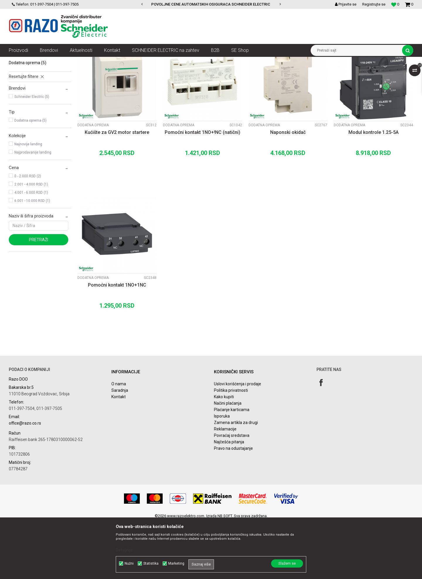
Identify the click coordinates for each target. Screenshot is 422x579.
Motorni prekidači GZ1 (33, 111)
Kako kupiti (224, 453)
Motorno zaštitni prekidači (188, 61)
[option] (211, 4)
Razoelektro (18, 61)
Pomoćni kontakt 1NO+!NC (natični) (202, 189)
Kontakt (118, 453)
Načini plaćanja (227, 460)
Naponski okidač (288, 189)
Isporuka (222, 473)
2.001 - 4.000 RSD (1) (31, 241)
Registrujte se (373, 4)
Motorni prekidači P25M (34, 103)
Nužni (129, 563)
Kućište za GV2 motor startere (117, 189)
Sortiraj (259, 72)
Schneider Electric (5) (31, 153)
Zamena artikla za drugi (236, 479)
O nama (118, 440)
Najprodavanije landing (32, 209)
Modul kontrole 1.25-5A (373, 189)
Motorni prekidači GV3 (32, 95)
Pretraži (38, 296)
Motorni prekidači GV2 (33, 86)
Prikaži (352, 72)
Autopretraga (233, 72)
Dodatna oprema (27, 119)
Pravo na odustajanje (233, 505)
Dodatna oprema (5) (30, 177)
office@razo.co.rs (25, 480)
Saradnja (119, 447)
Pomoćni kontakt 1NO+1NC (117, 342)
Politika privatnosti (231, 447)
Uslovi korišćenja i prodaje (237, 440)
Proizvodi (41, 61)
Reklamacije (225, 485)
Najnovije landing (28, 201)
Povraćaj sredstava (231, 492)
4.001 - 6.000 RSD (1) (31, 249)
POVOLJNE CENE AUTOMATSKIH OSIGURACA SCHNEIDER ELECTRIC (210, 4)
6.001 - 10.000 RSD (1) (32, 258)
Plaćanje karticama (231, 466)
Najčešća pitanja (229, 498)
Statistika (151, 563)
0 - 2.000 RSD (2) (27, 233)
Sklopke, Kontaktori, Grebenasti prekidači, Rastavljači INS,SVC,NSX (108, 61)
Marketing (176, 563)
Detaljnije (124, 550)
